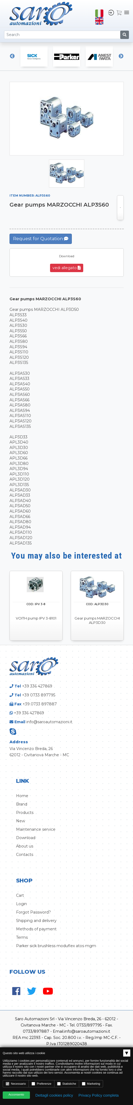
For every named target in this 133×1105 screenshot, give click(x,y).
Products (24, 812)
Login (21, 903)
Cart (20, 895)
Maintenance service (35, 829)
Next (121, 56)
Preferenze (41, 1084)
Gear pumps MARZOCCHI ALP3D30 (97, 620)
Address (19, 741)
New (20, 821)
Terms (22, 937)
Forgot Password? (33, 912)
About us (24, 846)
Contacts (24, 854)
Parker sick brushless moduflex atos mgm (56, 945)
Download (25, 837)
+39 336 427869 (37, 686)
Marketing (91, 1084)
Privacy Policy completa (99, 1095)
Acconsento (16, 1094)
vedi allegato (66, 267)
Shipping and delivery (36, 920)
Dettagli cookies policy (54, 1095)
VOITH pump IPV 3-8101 (36, 618)
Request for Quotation (40, 238)
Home (22, 795)
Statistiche (66, 1084)
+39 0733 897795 (38, 695)
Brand (21, 804)
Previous (12, 56)
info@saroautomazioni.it (49, 721)
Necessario (16, 1084)
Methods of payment (36, 929)
